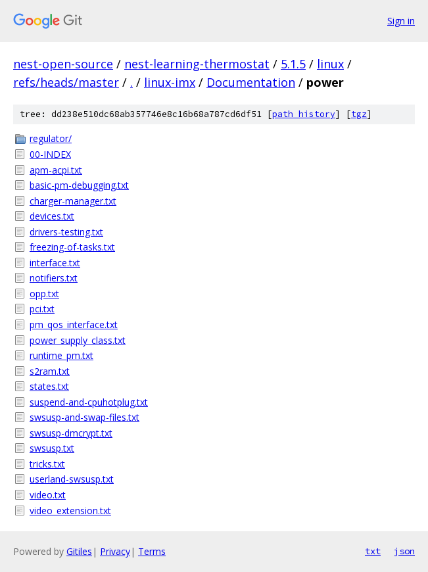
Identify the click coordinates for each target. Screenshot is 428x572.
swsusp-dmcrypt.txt (71, 433)
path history (303, 114)
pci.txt (42, 308)
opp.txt (44, 293)
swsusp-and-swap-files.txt (84, 417)
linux (330, 64)
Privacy (115, 551)
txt (373, 551)
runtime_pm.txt (61, 355)
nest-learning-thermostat (197, 64)
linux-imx (169, 82)
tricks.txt (47, 464)
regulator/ (51, 138)
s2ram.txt (50, 371)
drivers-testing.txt (66, 232)
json (404, 551)
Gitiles (79, 551)
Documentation (250, 82)
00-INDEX (50, 154)
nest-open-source (63, 64)
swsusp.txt (52, 448)
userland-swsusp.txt (72, 479)
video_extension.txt (70, 510)
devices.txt (52, 216)
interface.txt (55, 262)
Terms (152, 551)
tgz (359, 114)
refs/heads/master (66, 82)
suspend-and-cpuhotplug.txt (89, 402)
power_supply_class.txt (78, 340)
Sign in (401, 20)
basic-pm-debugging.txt (79, 185)
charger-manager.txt (73, 201)
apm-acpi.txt (56, 170)
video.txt (48, 495)
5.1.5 (293, 64)
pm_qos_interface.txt (74, 324)
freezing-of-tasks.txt (72, 247)
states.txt (49, 386)
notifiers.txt (54, 278)
